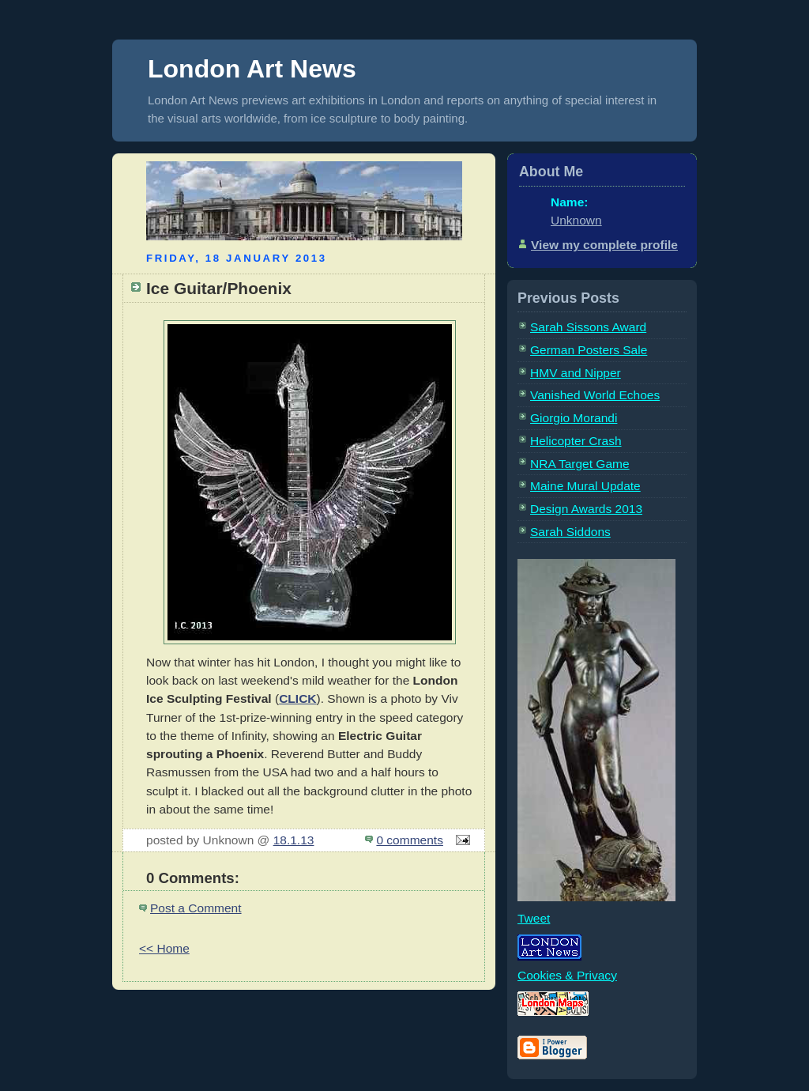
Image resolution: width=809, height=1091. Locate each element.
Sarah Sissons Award (588, 327)
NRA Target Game (580, 463)
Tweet (533, 918)
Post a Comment (196, 908)
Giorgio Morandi (573, 418)
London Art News (252, 69)
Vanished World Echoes (595, 395)
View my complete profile (604, 244)
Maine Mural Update (585, 486)
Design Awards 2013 (586, 508)
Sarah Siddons (570, 531)
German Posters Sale (588, 350)
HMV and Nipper (575, 372)
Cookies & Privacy (567, 975)
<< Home (164, 948)
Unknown (576, 220)
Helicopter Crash (576, 440)
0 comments (409, 840)
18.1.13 (293, 840)
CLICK (297, 698)
